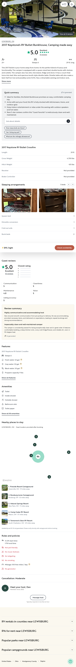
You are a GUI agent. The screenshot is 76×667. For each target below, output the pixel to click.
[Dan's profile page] (5, 588)
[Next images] (72, 184)
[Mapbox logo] (7, 480)
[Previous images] (68, 184)
